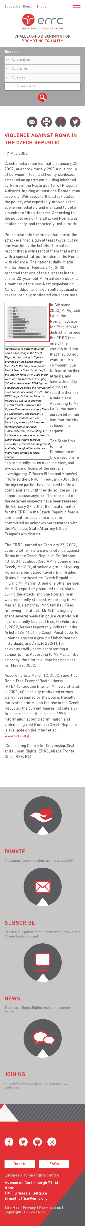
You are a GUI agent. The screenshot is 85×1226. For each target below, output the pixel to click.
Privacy (29, 1208)
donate (15, 852)
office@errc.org (33, 1199)
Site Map (12, 1208)
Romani (28, 6)
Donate (20, 1164)
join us (15, 1075)
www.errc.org (17, 736)
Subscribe (13, 6)
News (12, 999)
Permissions (50, 1208)
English (42, 6)
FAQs (54, 1164)
